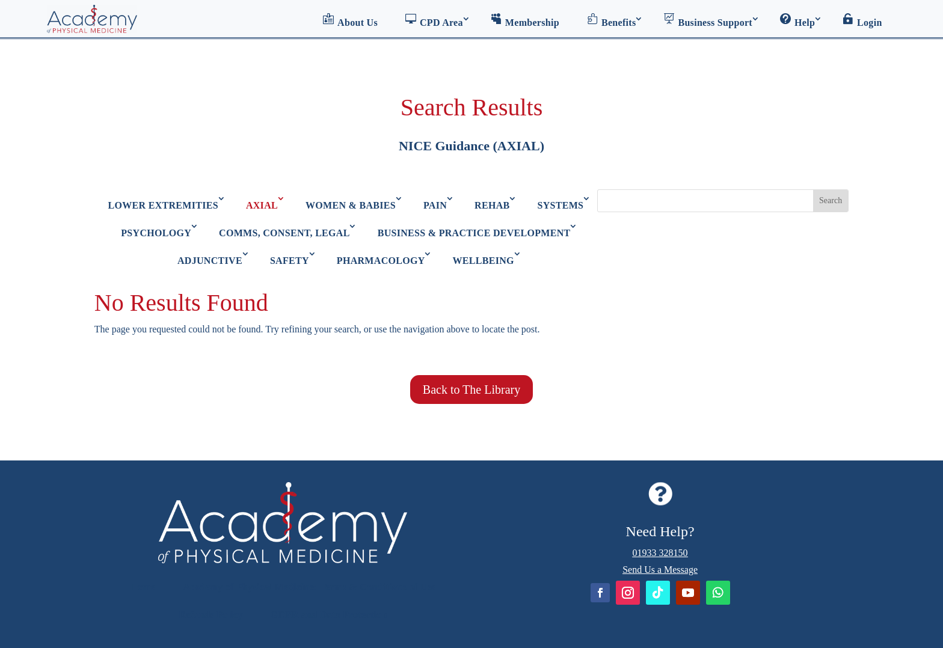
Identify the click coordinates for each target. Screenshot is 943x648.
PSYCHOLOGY (156, 233)
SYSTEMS (561, 205)
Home (142, 587)
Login (862, 20)
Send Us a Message (660, 569)
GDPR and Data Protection (329, 615)
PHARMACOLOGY (381, 260)
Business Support (707, 20)
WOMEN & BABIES (351, 205)
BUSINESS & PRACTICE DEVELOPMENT (474, 233)
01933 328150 (660, 553)
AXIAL (262, 205)
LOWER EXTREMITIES (163, 205)
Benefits (611, 20)
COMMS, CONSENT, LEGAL (284, 233)
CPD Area (434, 20)
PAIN (435, 205)
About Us (350, 20)
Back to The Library (471, 389)
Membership (525, 20)
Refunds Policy (211, 615)
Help (797, 20)
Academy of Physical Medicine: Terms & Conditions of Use (309, 587)
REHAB (492, 205)
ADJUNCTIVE (209, 260)
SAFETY (289, 260)
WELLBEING (483, 260)
